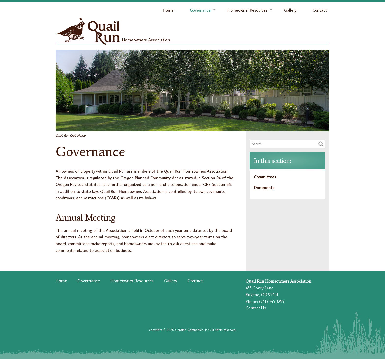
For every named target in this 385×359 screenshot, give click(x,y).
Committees (265, 177)
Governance (200, 10)
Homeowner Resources (247, 10)
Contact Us (256, 307)
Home (168, 10)
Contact (320, 10)
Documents (264, 187)
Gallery (290, 10)
